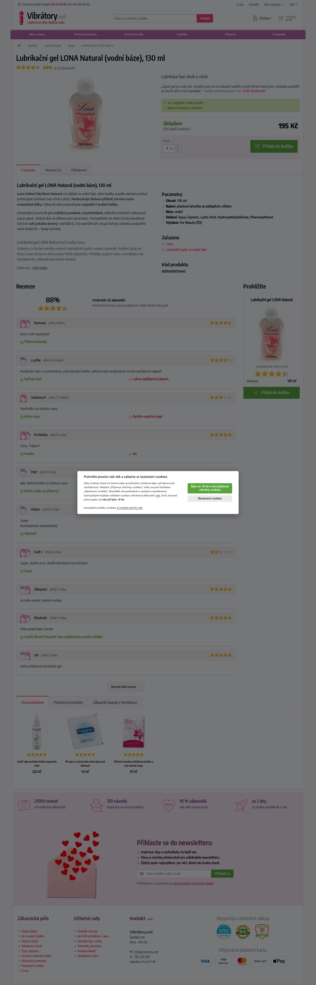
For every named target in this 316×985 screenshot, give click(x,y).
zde (158, 495)
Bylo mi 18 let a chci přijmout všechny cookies (210, 488)
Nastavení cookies (210, 498)
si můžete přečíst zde (129, 507)
